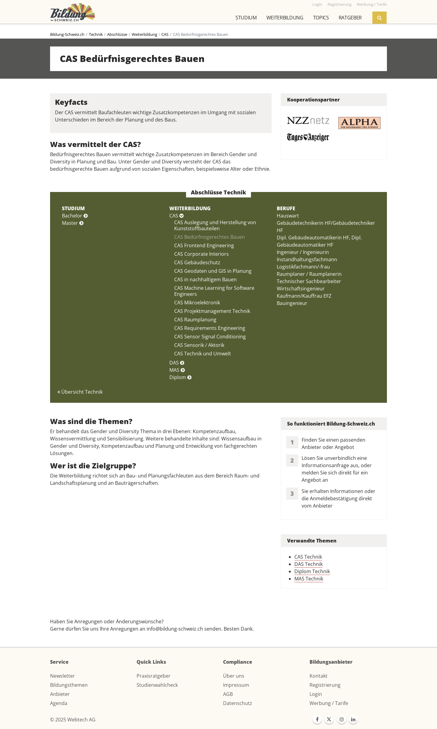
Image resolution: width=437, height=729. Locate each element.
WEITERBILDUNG (190, 208)
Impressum (236, 685)
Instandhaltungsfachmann (307, 259)
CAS (164, 34)
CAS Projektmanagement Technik (212, 311)
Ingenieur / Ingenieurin (303, 252)
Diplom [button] (180, 377)
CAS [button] (176, 215)
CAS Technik (308, 556)
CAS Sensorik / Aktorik (199, 345)
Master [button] (72, 223)
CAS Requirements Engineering (209, 328)
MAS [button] (177, 370)
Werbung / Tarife (329, 703)
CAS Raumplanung (195, 319)
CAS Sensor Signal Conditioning (210, 336)
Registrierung (325, 685)
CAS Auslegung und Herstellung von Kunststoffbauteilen (215, 225)
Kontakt (318, 676)
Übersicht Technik (80, 391)
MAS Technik (308, 578)
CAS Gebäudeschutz (197, 262)
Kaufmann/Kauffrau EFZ (304, 296)
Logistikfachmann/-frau (303, 266)
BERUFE (286, 208)
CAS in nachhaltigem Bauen (205, 279)
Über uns (233, 676)
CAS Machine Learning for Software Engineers (214, 291)
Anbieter (60, 694)
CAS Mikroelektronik (197, 302)
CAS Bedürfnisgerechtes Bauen (209, 237)
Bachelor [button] (75, 215)
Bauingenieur (292, 303)
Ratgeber (350, 17)
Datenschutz (237, 703)
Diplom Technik (312, 571)
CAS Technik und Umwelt (202, 353)
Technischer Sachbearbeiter (309, 281)
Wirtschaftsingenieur (301, 288)
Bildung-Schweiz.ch (67, 34)
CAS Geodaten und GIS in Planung (213, 271)
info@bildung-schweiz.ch (175, 628)
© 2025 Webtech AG (73, 719)
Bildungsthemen (69, 685)
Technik (96, 34)
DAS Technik (308, 564)
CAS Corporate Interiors (201, 254)
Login (316, 694)
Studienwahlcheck (157, 685)
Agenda (58, 703)
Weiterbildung (284, 17)
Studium (246, 17)
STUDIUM (73, 208)
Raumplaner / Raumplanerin (309, 274)
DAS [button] (176, 362)
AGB (228, 694)
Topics (321, 17)
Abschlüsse (117, 34)
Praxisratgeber (154, 676)
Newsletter (62, 676)
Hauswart (288, 215)
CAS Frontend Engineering (204, 245)
